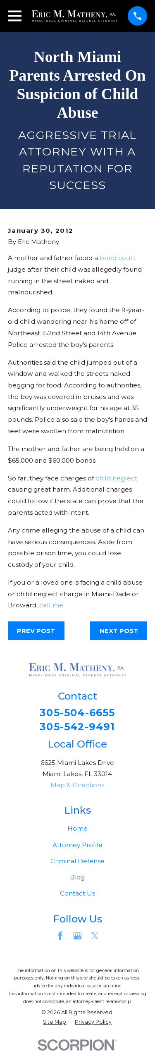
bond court (118, 258)
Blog (77, 877)
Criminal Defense (77, 861)
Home (77, 828)
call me (51, 605)
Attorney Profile (77, 845)
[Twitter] (95, 936)
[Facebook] (60, 936)
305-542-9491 (77, 727)
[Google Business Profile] (77, 936)
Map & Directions (77, 785)
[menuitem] (54, 1022)
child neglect (116, 478)
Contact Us (77, 893)
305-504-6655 (77, 713)
